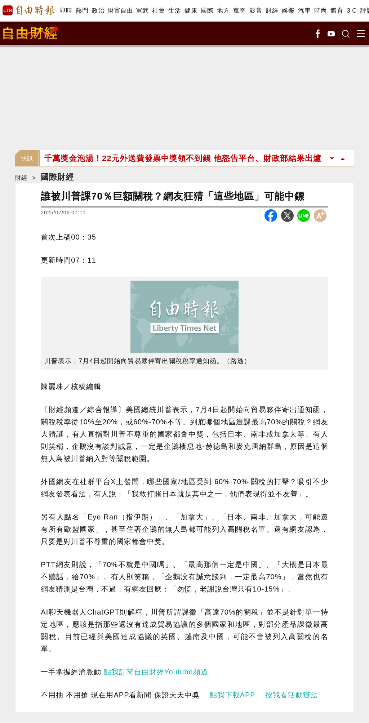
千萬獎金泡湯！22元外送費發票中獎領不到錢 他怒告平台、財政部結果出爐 (182, 158)
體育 (336, 10)
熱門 (82, 10)
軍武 (142, 10)
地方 (223, 10)
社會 (158, 10)
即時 (65, 10)
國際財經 (57, 177)
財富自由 (120, 10)
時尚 (320, 10)
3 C (352, 10)
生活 (174, 10)
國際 (207, 10)
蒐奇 (239, 10)
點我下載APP (232, 695)
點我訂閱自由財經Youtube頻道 (156, 672)
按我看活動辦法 (291, 695)
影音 (255, 10)
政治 (98, 10)
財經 (272, 10)
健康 (190, 10)
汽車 (304, 10)
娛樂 (288, 10)
